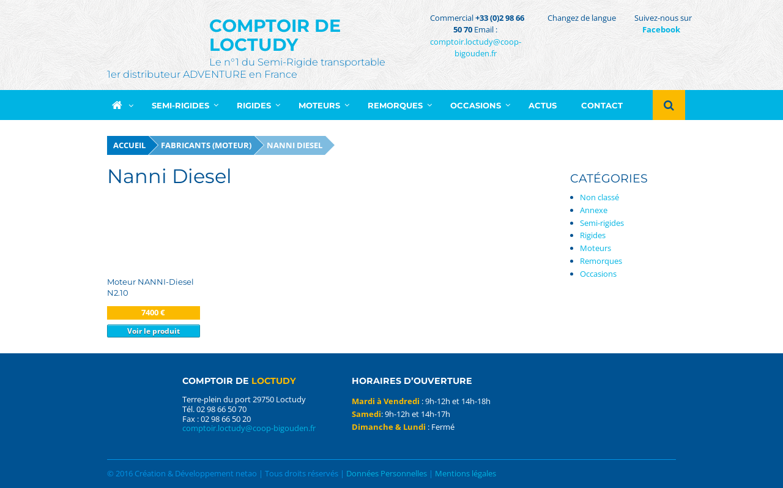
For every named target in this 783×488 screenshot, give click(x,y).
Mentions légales (465, 473)
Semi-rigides (602, 222)
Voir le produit (153, 331)
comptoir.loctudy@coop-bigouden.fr (475, 47)
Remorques (601, 260)
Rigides (593, 235)
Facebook (661, 29)
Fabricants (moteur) (206, 145)
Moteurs (595, 247)
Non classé (599, 197)
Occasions (598, 273)
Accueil (129, 145)
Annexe (593, 210)
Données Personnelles (386, 473)
